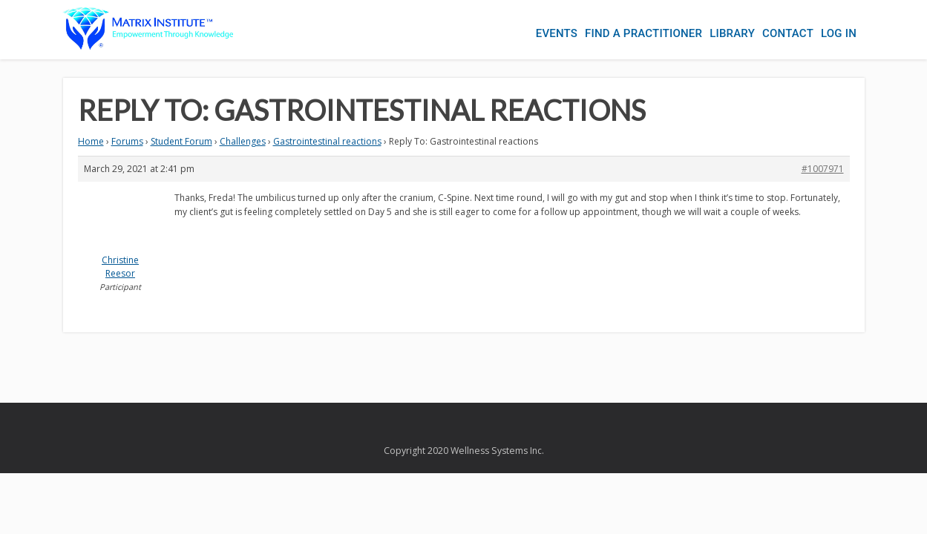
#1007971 (823, 168)
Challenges (243, 141)
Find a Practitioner (621, 29)
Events (527, 29)
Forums (127, 141)
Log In (838, 29)
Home (91, 141)
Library (717, 29)
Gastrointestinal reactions (327, 141)
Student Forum (181, 141)
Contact (780, 29)
